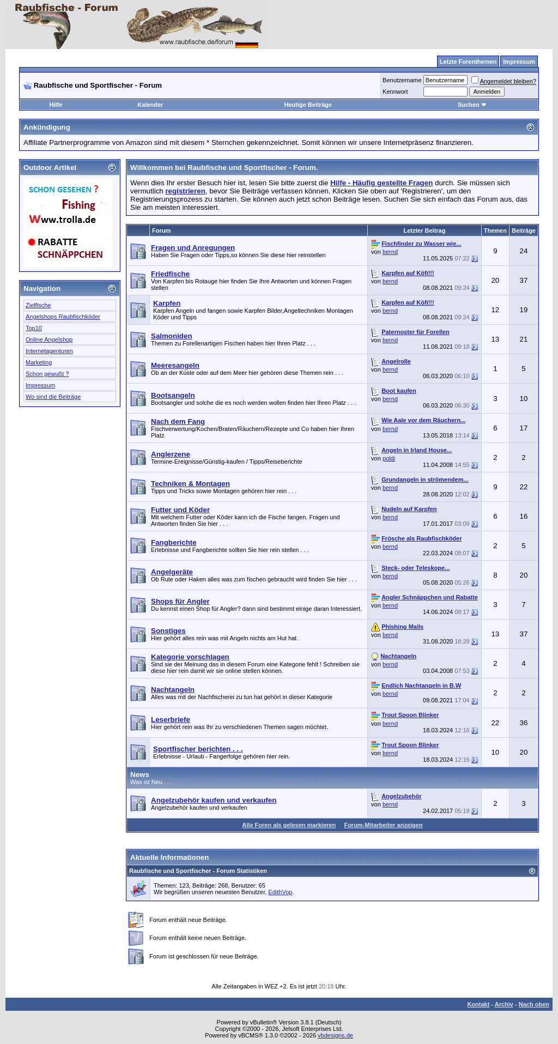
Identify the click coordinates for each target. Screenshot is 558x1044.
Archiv (504, 1004)
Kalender (150, 104)
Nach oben (534, 1004)
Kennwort (395, 91)
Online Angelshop (49, 339)
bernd (390, 251)
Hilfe (56, 104)
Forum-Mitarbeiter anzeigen (383, 825)
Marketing (39, 362)
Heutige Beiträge (307, 104)
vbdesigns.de (335, 1035)
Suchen (472, 104)
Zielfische (38, 305)
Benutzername (402, 80)
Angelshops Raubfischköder (63, 316)
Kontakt (478, 1004)
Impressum (40, 385)
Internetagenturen (49, 351)
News (139, 774)
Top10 (34, 328)
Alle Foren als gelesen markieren (289, 825)
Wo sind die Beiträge (53, 396)
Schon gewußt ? (47, 374)
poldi (389, 458)
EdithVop (280, 892)
